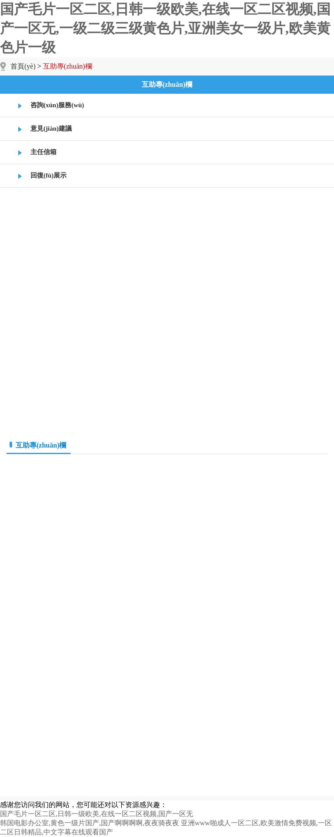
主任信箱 (43, 151)
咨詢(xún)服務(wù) (57, 105)
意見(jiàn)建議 (51, 128)
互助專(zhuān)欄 (167, 84)
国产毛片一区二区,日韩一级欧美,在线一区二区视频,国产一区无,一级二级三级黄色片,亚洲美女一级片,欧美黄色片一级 (165, 28)
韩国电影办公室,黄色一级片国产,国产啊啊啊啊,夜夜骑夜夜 (89, 823)
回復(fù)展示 (48, 175)
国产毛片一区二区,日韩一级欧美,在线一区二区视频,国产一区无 (96, 813)
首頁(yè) (23, 66)
